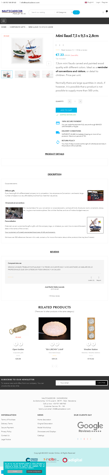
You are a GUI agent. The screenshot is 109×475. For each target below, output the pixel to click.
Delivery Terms (7, 423)
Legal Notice (6, 439)
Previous (52, 366)
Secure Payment (7, 427)
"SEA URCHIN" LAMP (54, 349)
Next (56, 366)
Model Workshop (44, 427)
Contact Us (5, 435)
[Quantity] (75, 101)
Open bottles (18, 349)
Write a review (81, 50)
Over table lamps (54, 353)
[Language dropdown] (89, 2)
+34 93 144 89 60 (9, 2)
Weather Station (91, 349)
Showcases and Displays (46, 431)
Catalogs (40, 435)
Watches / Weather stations (91, 353)
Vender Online (54, 453)
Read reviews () (67, 50)
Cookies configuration (34, 471)
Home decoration (44, 420)
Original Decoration (45, 423)
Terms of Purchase (8, 420)
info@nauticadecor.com (30, 2)
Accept (15, 471)
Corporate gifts (18, 353)
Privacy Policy (6, 431)
